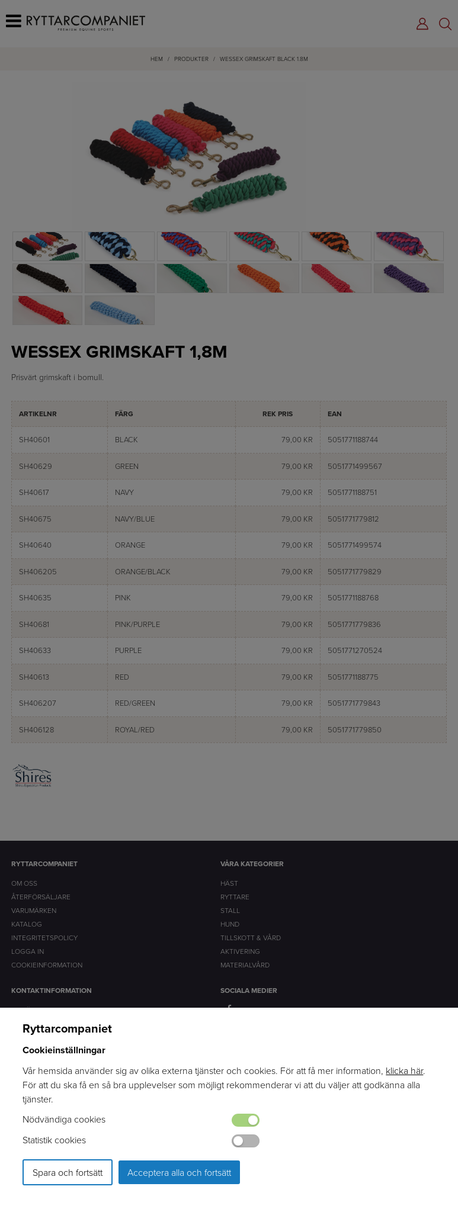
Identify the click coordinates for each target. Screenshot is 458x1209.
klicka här (404, 1070)
